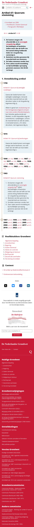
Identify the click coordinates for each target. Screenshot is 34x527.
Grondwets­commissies (13, 485)
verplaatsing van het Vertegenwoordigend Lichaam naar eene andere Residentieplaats (18, 110)
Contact (15, 349)
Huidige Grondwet (11, 359)
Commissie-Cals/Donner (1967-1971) (13, 498)
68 (19, 33)
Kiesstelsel (5, 433)
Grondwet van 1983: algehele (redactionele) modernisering (15, 456)
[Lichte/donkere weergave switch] (31, 7)
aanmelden (17, 335)
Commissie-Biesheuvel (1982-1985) (12, 495)
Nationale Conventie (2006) (10, 521)
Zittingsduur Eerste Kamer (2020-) (12, 414)
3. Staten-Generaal (7, 371)
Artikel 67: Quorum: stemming (13, 178)
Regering (8, 245)
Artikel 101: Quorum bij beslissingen (15, 138)
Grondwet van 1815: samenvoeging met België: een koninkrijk (16, 476)
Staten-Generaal (10, 248)
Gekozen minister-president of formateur (14, 438)
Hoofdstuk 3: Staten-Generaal (17, 25)
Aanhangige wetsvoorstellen (10, 394)
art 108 (5, 164)
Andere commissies (11, 506)
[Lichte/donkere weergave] (31, 7)
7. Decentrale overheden (9, 383)
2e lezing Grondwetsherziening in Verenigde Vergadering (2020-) (15, 418)
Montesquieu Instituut (19, 4)
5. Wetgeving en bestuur (9, 377)
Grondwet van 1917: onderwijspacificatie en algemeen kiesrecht (15, 460)
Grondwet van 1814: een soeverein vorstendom (16, 480)
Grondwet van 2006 (12, 22)
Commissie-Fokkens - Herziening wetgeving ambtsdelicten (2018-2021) (15, 517)
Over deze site (6, 349)
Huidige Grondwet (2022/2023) (11, 452)
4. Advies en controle (8, 374)
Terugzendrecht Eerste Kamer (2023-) (13, 401)
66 (5, 33)
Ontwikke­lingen (10, 427)
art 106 (24, 161)
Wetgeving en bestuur (12, 252)
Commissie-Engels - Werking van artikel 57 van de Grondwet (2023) (17, 510)
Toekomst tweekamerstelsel (10, 441)
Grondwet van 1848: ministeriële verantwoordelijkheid (12, 469)
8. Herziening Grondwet (9, 386)
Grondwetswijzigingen (13, 391)
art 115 (26, 164)
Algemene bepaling (11, 241)
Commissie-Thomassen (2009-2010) (12, 493)
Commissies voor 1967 (8, 501)
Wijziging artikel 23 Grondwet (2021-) (13, 411)
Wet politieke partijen (8, 444)
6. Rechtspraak (6, 380)
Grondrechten (10, 243)
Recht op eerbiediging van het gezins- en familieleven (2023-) (14, 405)
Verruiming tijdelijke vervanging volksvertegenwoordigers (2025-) (11, 397)
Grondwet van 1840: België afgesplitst (13, 473)
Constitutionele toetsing (9, 430)
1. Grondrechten (7, 366)
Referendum (5, 436)
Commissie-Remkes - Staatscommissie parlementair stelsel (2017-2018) (13, 489)
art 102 (10, 159)
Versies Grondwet (10, 449)
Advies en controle (11, 250)
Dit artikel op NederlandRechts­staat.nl (17, 270)
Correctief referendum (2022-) (11, 408)
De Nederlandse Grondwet (15, 2)
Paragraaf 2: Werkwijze (16, 27)
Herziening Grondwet (12, 259)
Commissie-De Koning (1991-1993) (12, 524)
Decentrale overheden (12, 257)
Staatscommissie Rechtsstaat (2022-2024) (14, 514)
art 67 (10, 220)
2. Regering (5, 368)
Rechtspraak (9, 254)
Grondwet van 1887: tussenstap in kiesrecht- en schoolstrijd (16, 464)
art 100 (20, 159)
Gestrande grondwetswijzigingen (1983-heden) (16, 421)
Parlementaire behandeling (13, 274)
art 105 (13, 161)
